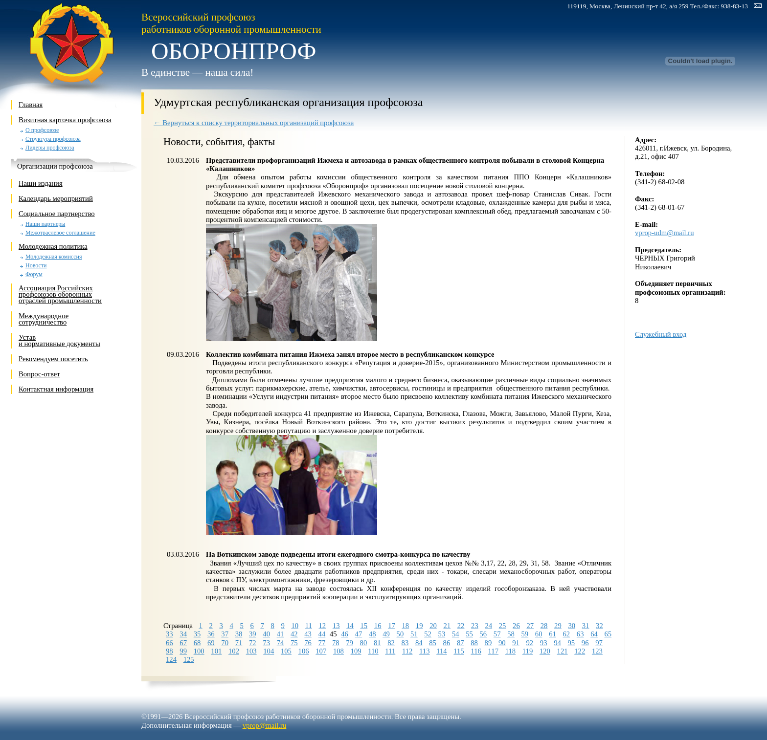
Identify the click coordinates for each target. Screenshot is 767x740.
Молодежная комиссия (53, 257)
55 (469, 634)
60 (538, 634)
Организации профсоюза (55, 166)
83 (405, 643)
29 (558, 626)
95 (571, 643)
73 (266, 643)
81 (377, 643)
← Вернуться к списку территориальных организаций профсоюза (254, 123)
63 (580, 634)
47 (358, 634)
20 (433, 626)
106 (303, 651)
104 (268, 651)
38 (239, 634)
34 (183, 634)
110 (373, 651)
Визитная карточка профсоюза (65, 120)
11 (308, 626)
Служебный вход (660, 334)
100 (199, 651)
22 (461, 626)
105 (286, 651)
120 (545, 651)
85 (432, 643)
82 (391, 643)
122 (579, 651)
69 (211, 643)
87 (460, 643)
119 (527, 651)
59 (525, 634)
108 (338, 651)
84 (419, 643)
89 (488, 643)
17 (391, 626)
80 (363, 643)
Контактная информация (56, 389)
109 (356, 651)
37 (224, 634)
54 (455, 634)
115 (458, 651)
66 (169, 643)
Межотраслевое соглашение (60, 233)
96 (585, 643)
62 (566, 634)
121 (562, 651)
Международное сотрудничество (43, 319)
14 (350, 626)
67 (183, 643)
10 (294, 626)
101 (216, 651)
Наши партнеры (45, 224)
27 (530, 626)
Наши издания (41, 183)
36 (211, 634)
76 (308, 643)
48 (372, 634)
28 (544, 626)
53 (442, 634)
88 (474, 643)
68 (197, 643)
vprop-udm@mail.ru (664, 233)
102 (233, 651)
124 (171, 659)
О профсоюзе (42, 130)
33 (169, 634)
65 (607, 634)
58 (511, 634)
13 (336, 626)
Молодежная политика (53, 246)
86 (447, 643)
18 (405, 626)
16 (378, 626)
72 (252, 643)
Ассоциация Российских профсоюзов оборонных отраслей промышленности (60, 294)
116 (476, 651)
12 (322, 626)
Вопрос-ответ (39, 374)
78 (335, 643)
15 (363, 626)
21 (447, 626)
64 (594, 634)
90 (502, 643)
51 (414, 634)
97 (599, 643)
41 (280, 634)
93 (543, 643)
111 (390, 651)
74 (280, 643)
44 (322, 634)
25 (502, 626)
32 (599, 626)
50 (400, 634)
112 (407, 651)
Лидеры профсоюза (49, 148)
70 (224, 643)
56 (483, 634)
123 (597, 651)
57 (497, 634)
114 (441, 651)
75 (294, 643)
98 (169, 651)
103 (251, 651)
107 (321, 651)
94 (557, 643)
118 (510, 651)
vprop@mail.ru (265, 725)
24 (488, 626)
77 (322, 643)
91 (515, 643)
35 (197, 634)
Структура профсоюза (53, 139)
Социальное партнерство (57, 214)
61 (552, 634)
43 (308, 634)
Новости (36, 265)
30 (571, 626)
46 (344, 634)
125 (188, 659)
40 (266, 634)
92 (530, 643)
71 (239, 643)
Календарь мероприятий (56, 198)
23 (474, 626)
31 (585, 626)
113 (424, 651)
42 (294, 634)
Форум (34, 274)
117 (493, 651)
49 (386, 634)
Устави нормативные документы (59, 340)
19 (419, 626)
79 (349, 643)
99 (183, 651)
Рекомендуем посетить (53, 359)
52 (427, 634)
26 (516, 626)
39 (252, 634)
